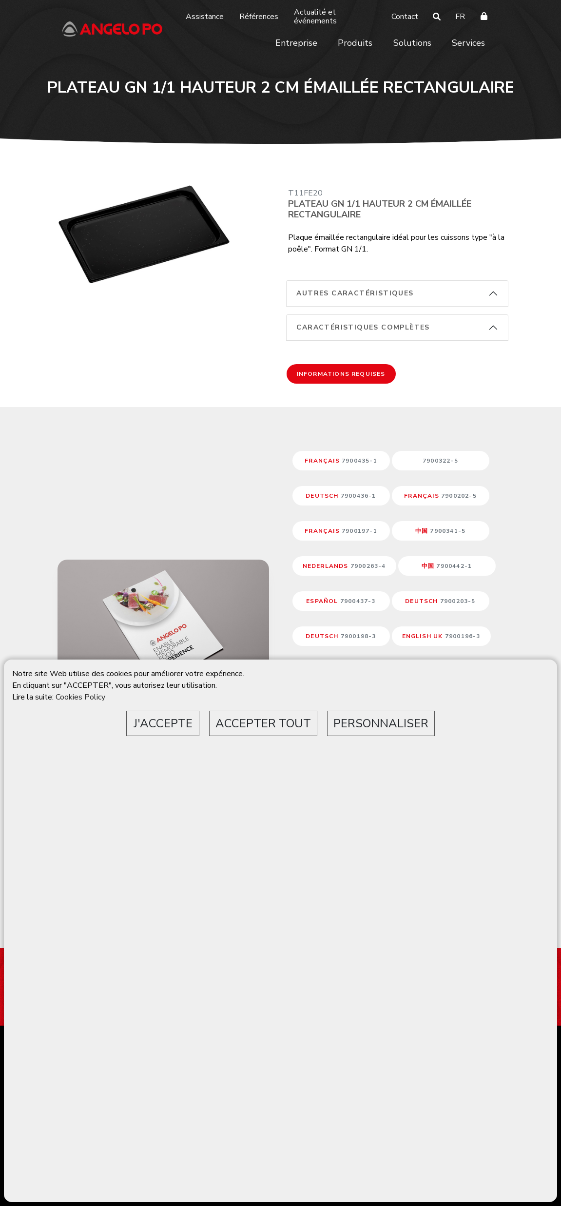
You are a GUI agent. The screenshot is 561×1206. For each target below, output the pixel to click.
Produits (355, 43)
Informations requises (341, 374)
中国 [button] (440, 531)
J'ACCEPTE (163, 723)
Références (258, 16)
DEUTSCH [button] (341, 496)
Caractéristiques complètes (362, 327)
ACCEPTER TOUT (263, 723)
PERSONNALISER (380, 723)
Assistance (205, 16)
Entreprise (296, 43)
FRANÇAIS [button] (341, 461)
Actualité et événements (315, 16)
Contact (404, 16)
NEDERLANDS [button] (344, 566)
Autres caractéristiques (354, 293)
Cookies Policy (80, 697)
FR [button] (460, 16)
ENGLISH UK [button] (441, 636)
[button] (440, 460)
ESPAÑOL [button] (340, 601)
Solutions (412, 43)
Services (468, 43)
